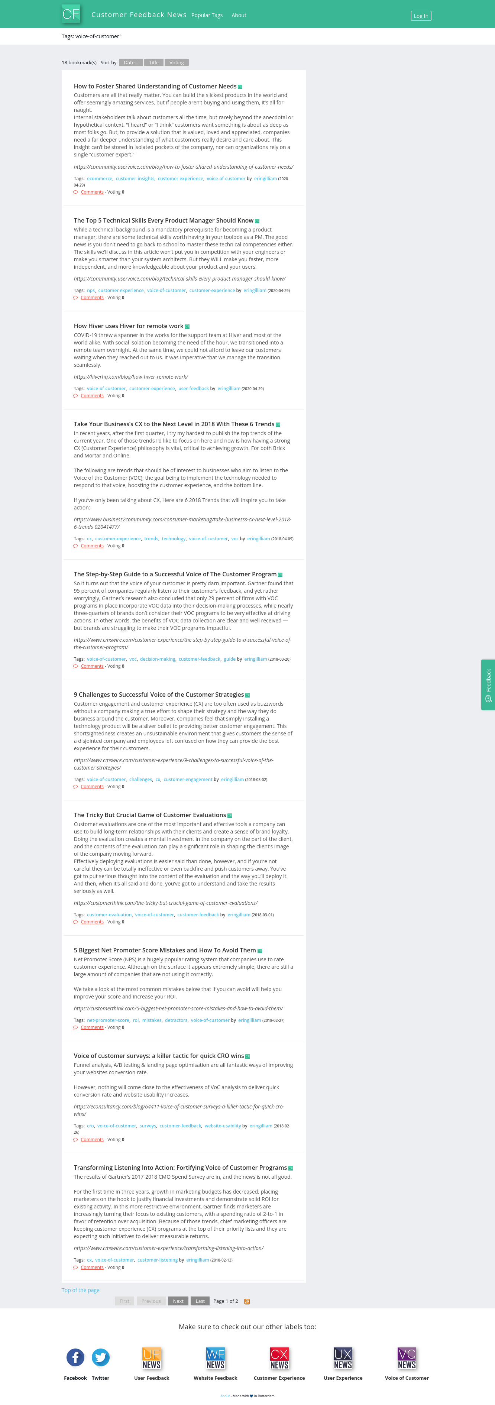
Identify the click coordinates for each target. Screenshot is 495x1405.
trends (151, 538)
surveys (148, 1126)
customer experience (180, 178)
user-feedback (193, 388)
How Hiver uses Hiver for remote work (129, 326)
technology (174, 538)
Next (178, 1301)
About (239, 15)
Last (200, 1301)
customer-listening (158, 1260)
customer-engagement (188, 779)
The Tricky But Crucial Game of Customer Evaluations (150, 815)
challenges (140, 779)
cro (90, 1126)
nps (91, 290)
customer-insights (135, 178)
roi (136, 1020)
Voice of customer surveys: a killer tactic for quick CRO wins (159, 1056)
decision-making (157, 659)
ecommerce (99, 178)
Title (154, 62)
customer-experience (212, 290)
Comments (92, 192)
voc (235, 538)
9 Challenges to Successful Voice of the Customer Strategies (159, 694)
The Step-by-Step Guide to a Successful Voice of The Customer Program (175, 574)
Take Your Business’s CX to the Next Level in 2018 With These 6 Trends (174, 424)
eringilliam (265, 178)
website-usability (223, 1126)
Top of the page (81, 1290)
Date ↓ (131, 62)
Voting (176, 62)
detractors (176, 1020)
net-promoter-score (108, 1020)
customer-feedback (199, 659)
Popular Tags (207, 15)
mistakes (152, 1020)
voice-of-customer (226, 178)
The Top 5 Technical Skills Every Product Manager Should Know (164, 220)
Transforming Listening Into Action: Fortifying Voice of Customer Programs (180, 1167)
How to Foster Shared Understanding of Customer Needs (155, 86)
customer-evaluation (109, 915)
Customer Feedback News (139, 14)
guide (230, 659)
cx (89, 538)
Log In (421, 15)
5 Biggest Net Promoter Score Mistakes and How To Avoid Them (165, 950)
